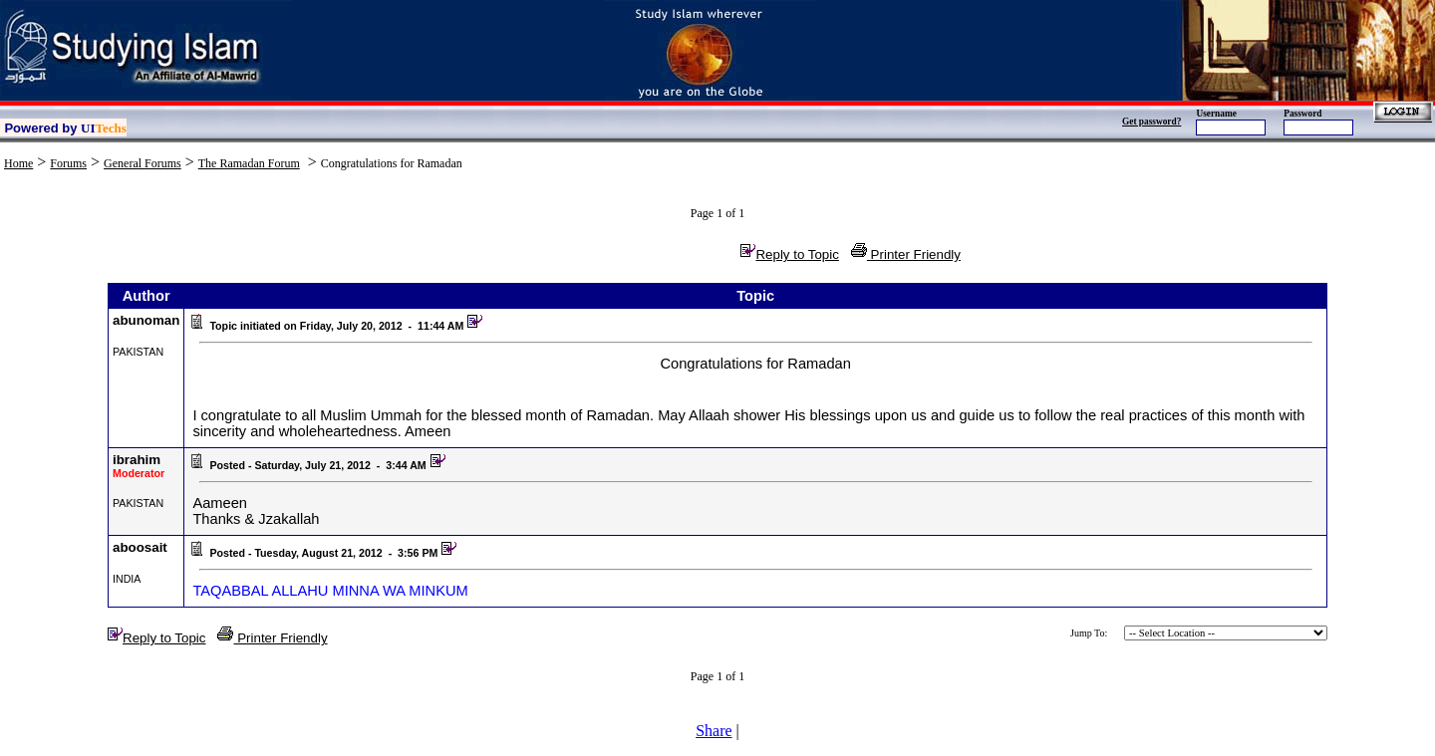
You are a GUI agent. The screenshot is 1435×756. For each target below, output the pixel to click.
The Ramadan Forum (249, 163)
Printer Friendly (906, 254)
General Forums (142, 163)
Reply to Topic (789, 254)
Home (18, 163)
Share (713, 730)
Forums (68, 163)
